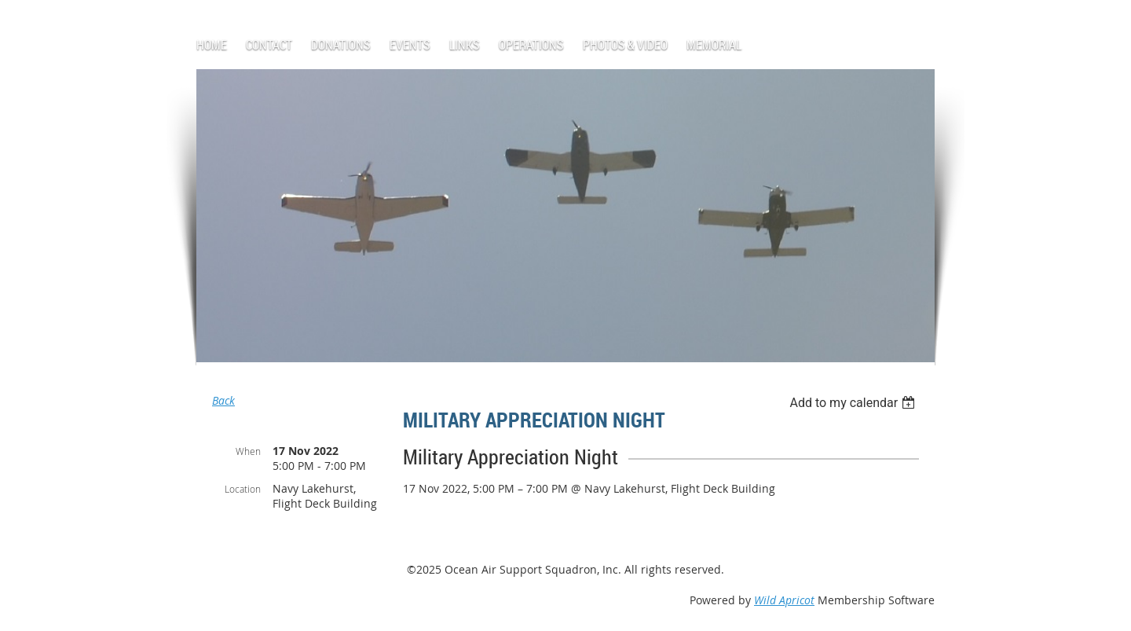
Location (243, 488)
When (248, 451)
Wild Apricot (784, 599)
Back (223, 400)
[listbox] (854, 403)
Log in (232, 7)
